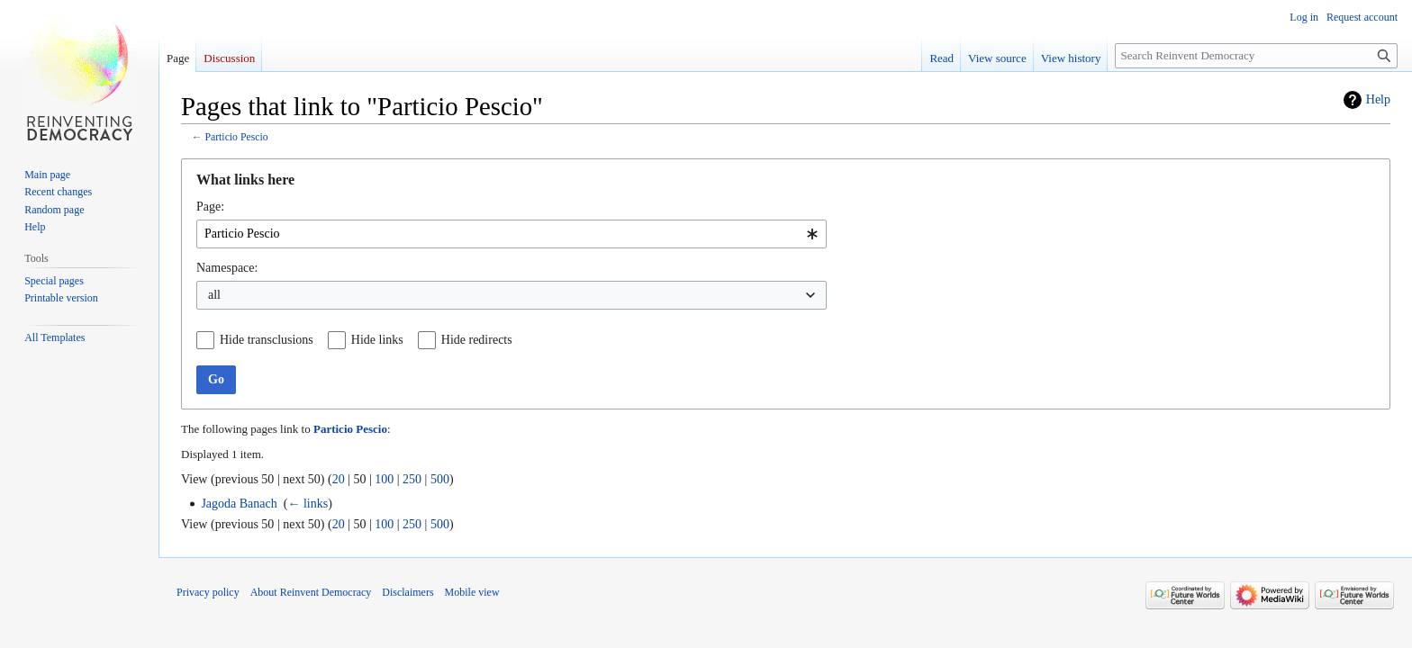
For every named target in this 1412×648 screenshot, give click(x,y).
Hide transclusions (266, 339)
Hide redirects (476, 339)
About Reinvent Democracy (311, 592)
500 (439, 479)
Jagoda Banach (238, 503)
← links (307, 503)
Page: (210, 206)
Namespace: (227, 267)
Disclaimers (407, 592)
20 (338, 479)
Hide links (377, 339)
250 (412, 479)
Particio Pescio (235, 137)
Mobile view (472, 592)
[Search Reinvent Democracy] (1256, 55)
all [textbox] (214, 295)
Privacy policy (208, 592)
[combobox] (511, 234)
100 (384, 479)
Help (1378, 99)
